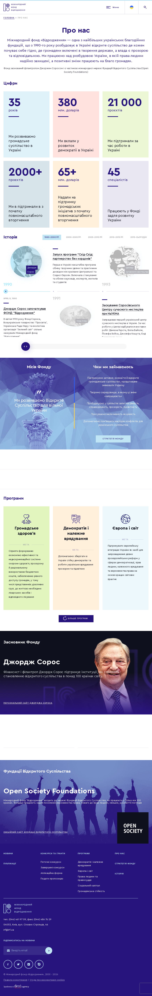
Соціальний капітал (89, 885)
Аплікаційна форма (51, 873)
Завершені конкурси (52, 867)
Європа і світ (85, 871)
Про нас (120, 853)
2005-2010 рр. (95, 237)
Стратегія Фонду (113, 439)
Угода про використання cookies (47, 980)
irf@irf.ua (8, 930)
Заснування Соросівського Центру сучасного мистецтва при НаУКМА (122, 309)
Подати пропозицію (52, 879)
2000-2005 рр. (73, 237)
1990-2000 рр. (51, 237)
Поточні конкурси (51, 862)
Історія (119, 873)
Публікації (9, 863)
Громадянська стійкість (91, 891)
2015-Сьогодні (138, 237)
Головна (8, 18)
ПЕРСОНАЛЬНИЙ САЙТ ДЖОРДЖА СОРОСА (27, 703)
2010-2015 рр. (116, 237)
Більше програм (76, 618)
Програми (84, 853)
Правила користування (15, 980)
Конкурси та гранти (53, 853)
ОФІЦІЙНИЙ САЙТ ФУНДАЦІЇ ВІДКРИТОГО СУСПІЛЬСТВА (35, 832)
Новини (8, 853)
